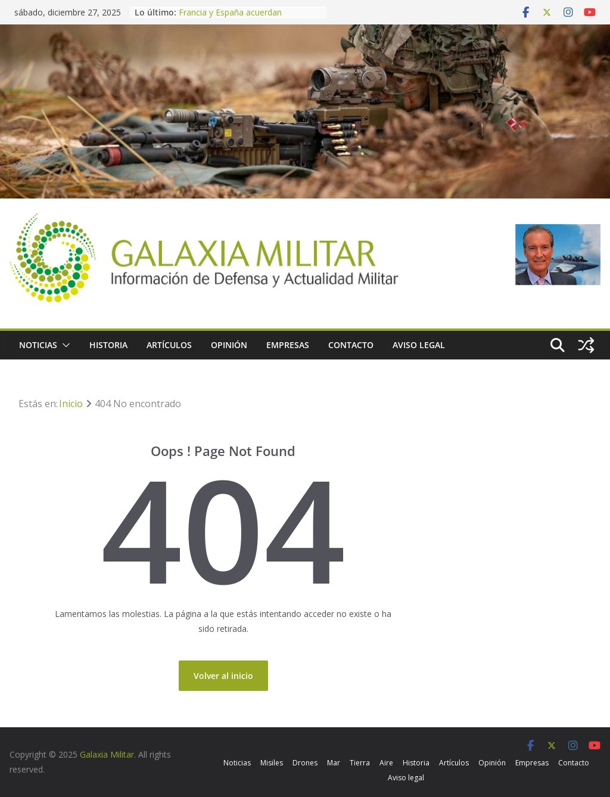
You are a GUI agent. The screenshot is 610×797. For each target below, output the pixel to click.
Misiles (271, 763)
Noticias (38, 345)
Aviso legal (419, 345)
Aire (386, 763)
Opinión (229, 345)
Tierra (360, 763)
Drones (305, 763)
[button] (63, 345)
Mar (333, 763)
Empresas (287, 345)
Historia (108, 345)
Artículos (169, 345)
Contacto (351, 345)
